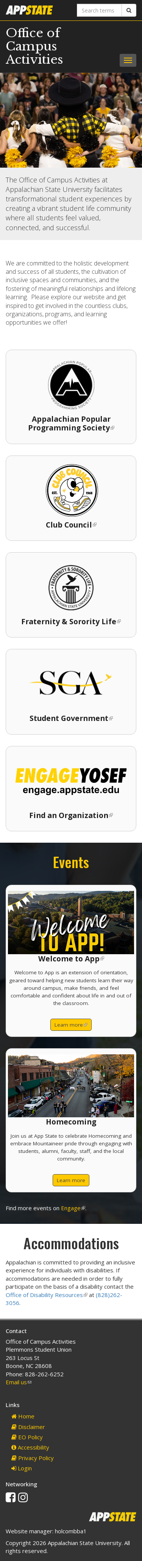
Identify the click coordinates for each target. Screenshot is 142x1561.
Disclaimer (28, 1427)
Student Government (71, 718)
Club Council (71, 525)
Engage (73, 1208)
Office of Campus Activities (34, 46)
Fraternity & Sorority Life (71, 621)
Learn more (73, 1026)
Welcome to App (71, 958)
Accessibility (30, 1447)
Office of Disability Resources (46, 1295)
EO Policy (27, 1437)
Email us (18, 1382)
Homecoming (71, 1122)
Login (21, 1468)
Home (22, 1416)
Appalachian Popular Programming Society (71, 423)
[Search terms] (99, 10)
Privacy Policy (32, 1458)
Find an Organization (71, 815)
